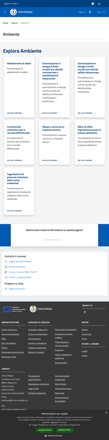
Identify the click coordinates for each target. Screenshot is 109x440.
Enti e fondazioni (9, 343)
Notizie (85, 329)
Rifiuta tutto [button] (65, 430)
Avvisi (84, 338)
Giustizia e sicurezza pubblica (63, 336)
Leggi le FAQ (33, 388)
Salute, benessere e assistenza (63, 356)
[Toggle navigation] (5, 11)
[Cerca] (103, 12)
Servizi (14, 22)
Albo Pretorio (60, 384)
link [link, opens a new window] (78, 425)
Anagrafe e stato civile (37, 329)
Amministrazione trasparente (62, 377)
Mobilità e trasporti (36, 352)
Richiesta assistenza (37, 393)
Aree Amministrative (10, 334)
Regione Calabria (11, 3)
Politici (4, 347)
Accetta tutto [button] (45, 430)
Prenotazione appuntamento (34, 377)
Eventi (84, 355)
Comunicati (86, 334)
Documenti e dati (9, 356)
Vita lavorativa (34, 338)
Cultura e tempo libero (37, 334)
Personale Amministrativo (13, 352)
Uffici (4, 338)
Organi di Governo (9, 329)
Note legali (59, 393)
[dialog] (54, 425)
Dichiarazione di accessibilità (62, 399)
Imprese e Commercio (37, 343)
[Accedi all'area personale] (92, 3)
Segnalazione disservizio (38, 384)
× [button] (106, 413)
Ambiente (59, 350)
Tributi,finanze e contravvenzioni (62, 344)
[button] (54, 435)
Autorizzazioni (61, 362)
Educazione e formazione (65, 329)
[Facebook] (88, 12)
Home (5, 22)
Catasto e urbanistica (37, 347)
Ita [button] (100, 3)
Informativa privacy (63, 388)
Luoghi (85, 351)
